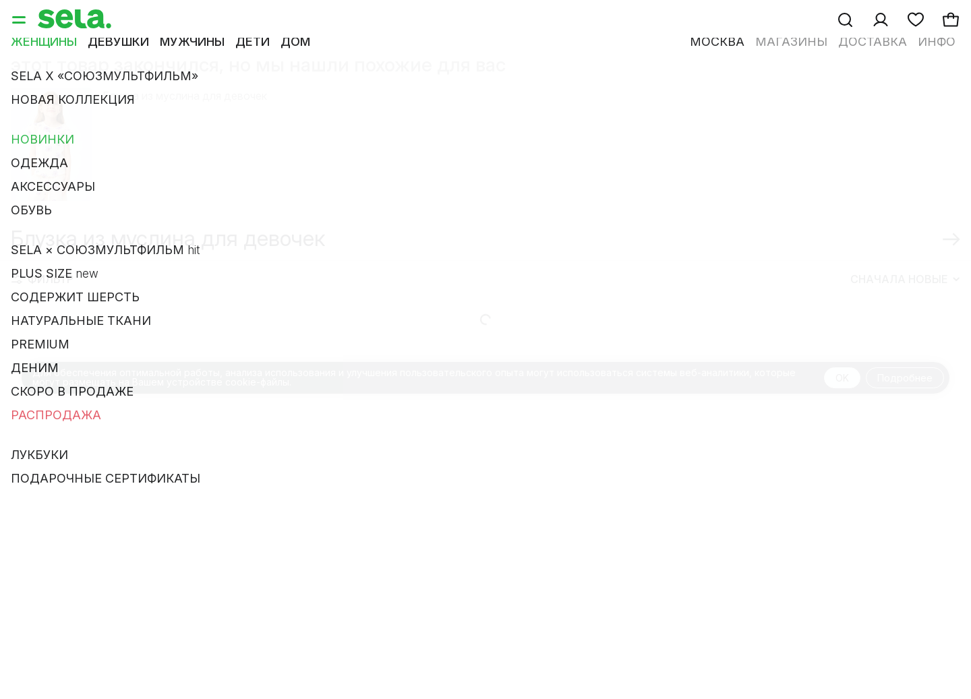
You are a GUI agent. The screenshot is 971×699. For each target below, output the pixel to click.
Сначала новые (905, 295)
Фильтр (42, 295)
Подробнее (905, 394)
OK (842, 394)
